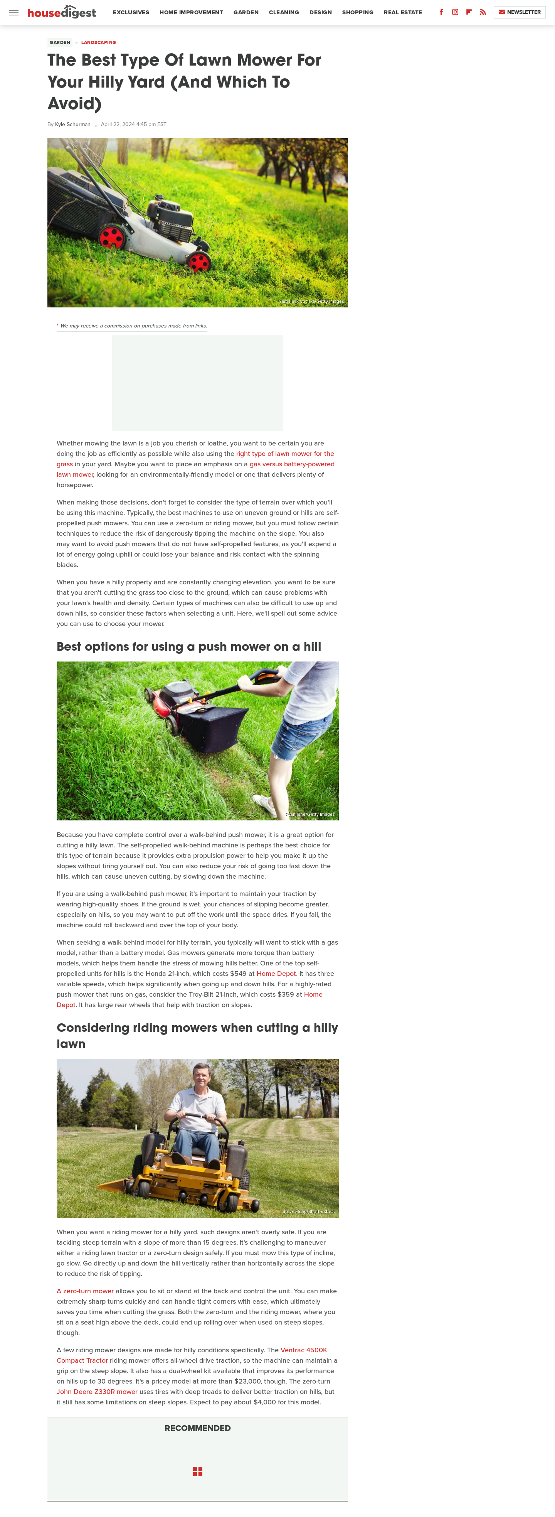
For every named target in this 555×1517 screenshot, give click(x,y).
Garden (246, 12)
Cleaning (284, 12)
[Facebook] (441, 14)
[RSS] (483, 14)
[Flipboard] (469, 14)
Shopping (357, 12)
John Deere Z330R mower (97, 1392)
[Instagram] (455, 14)
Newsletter (520, 12)
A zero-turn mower (85, 1291)
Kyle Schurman (73, 124)
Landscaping (98, 42)
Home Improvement (191, 12)
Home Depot (276, 974)
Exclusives (131, 12)
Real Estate (403, 12)
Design (320, 12)
